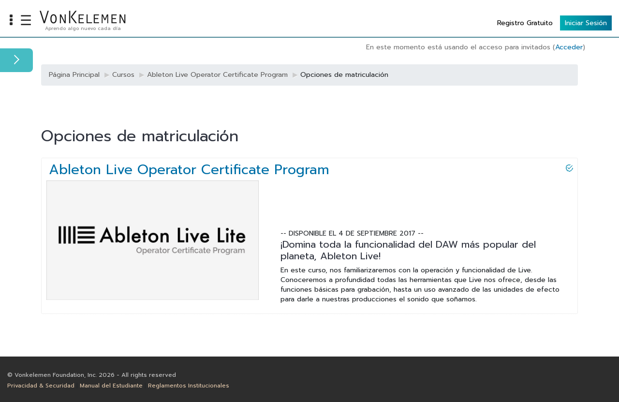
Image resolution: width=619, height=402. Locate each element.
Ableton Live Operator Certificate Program (189, 170)
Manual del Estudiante (111, 385)
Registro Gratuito (525, 23)
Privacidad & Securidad (40, 385)
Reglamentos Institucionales (188, 385)
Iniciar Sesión (586, 23)
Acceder (569, 47)
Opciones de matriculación (344, 75)
